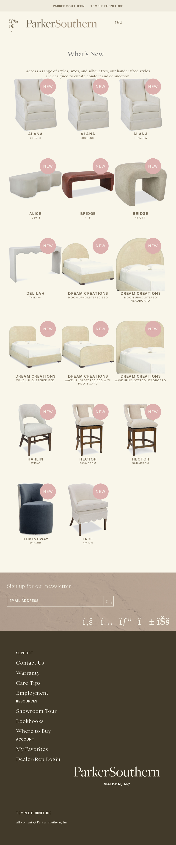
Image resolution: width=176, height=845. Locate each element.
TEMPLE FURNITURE (106, 6)
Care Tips (28, 682)
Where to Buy (33, 730)
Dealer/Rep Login (38, 759)
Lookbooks (30, 720)
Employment (32, 692)
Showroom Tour (36, 710)
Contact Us (30, 662)
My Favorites (32, 748)
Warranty (28, 672)
